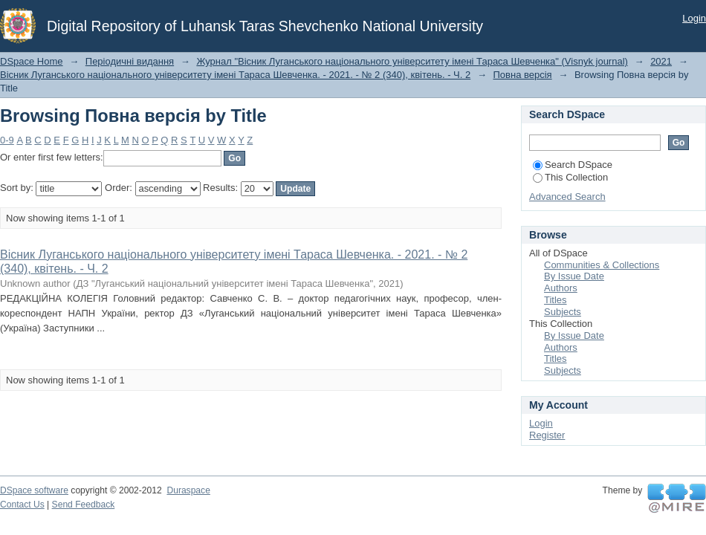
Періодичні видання (129, 61)
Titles (555, 299)
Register (547, 435)
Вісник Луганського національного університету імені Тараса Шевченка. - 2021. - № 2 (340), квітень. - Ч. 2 (235, 74)
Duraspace (188, 490)
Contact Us (22, 504)
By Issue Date (574, 276)
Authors (560, 288)
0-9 (7, 140)
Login (694, 18)
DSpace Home (31, 61)
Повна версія (522, 74)
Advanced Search (567, 196)
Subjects (562, 311)
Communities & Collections (601, 264)
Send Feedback (83, 504)
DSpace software (34, 490)
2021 (661, 61)
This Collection (570, 177)
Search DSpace (572, 164)
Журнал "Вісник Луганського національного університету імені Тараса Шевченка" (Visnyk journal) (412, 61)
